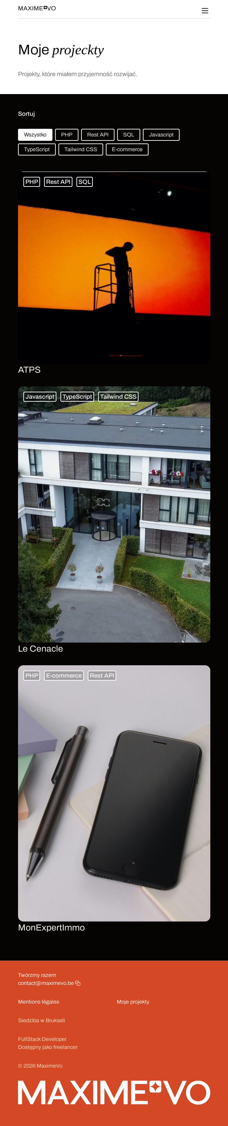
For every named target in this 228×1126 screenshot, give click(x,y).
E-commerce (127, 149)
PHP (66, 134)
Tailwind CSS (80, 149)
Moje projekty (133, 1002)
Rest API (97, 134)
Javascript (161, 134)
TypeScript (37, 149)
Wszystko (35, 134)
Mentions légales (38, 1002)
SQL (128, 134)
